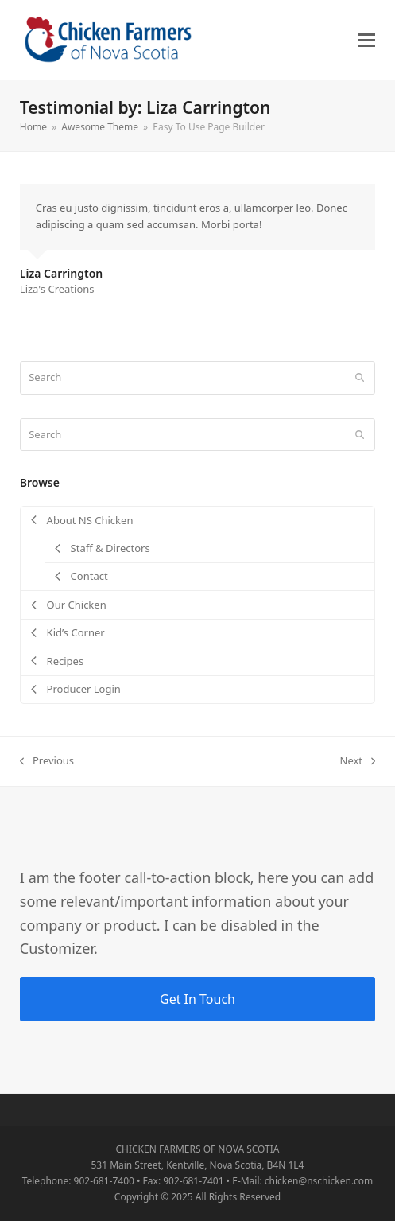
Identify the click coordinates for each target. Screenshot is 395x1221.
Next (358, 761)
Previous (47, 761)
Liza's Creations (57, 289)
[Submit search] (359, 378)
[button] (366, 40)
